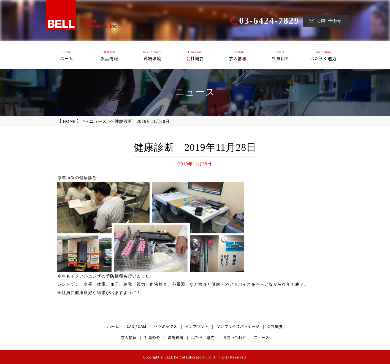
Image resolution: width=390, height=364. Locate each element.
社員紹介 (152, 337)
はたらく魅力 (203, 337)
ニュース (98, 121)
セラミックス (165, 326)
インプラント (197, 326)
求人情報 (129, 337)
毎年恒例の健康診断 (77, 178)
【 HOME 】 (69, 121)
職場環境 (175, 337)
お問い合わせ (234, 337)
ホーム (113, 326)
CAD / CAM (136, 326)
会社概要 (275, 326)
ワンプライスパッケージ (237, 326)
